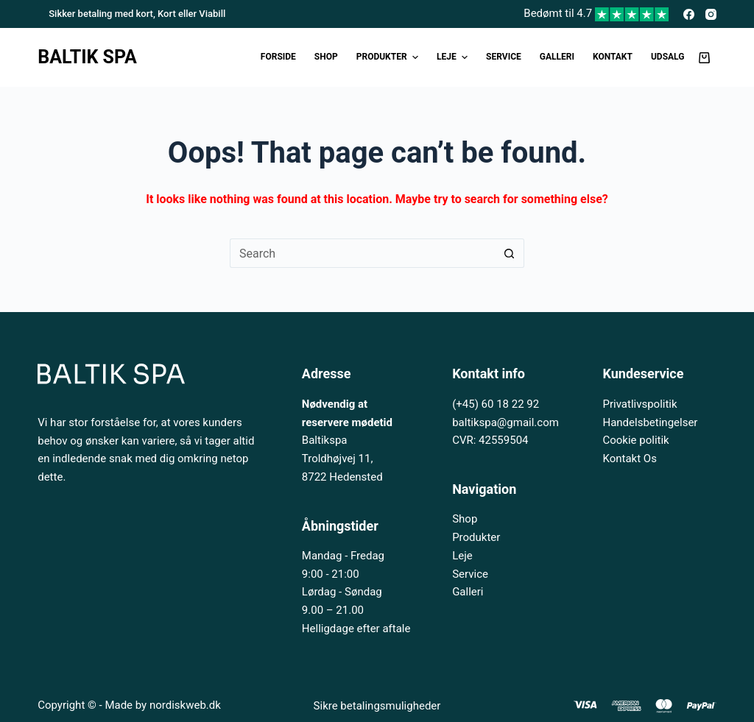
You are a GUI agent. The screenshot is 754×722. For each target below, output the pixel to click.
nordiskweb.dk (185, 705)
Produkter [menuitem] (389, 57)
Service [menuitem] (503, 57)
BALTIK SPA (87, 57)
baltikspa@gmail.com (505, 422)
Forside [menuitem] (278, 57)
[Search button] (509, 253)
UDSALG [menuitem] (667, 57)
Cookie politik (635, 440)
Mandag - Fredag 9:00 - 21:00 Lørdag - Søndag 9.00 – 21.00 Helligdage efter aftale (356, 592)
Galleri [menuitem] (557, 57)
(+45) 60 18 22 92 (495, 404)
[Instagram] (710, 14)
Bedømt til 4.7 (596, 13)
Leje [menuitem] (454, 57)
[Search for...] (362, 253)
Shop (464, 518)
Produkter (476, 537)
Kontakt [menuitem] (613, 57)
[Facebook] (688, 14)
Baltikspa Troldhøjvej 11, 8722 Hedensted (342, 458)
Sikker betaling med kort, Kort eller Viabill (137, 13)
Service (470, 574)
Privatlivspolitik (639, 404)
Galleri (467, 591)
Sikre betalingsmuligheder (377, 705)
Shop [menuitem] (326, 57)
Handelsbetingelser (649, 422)
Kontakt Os (629, 458)
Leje (462, 555)
